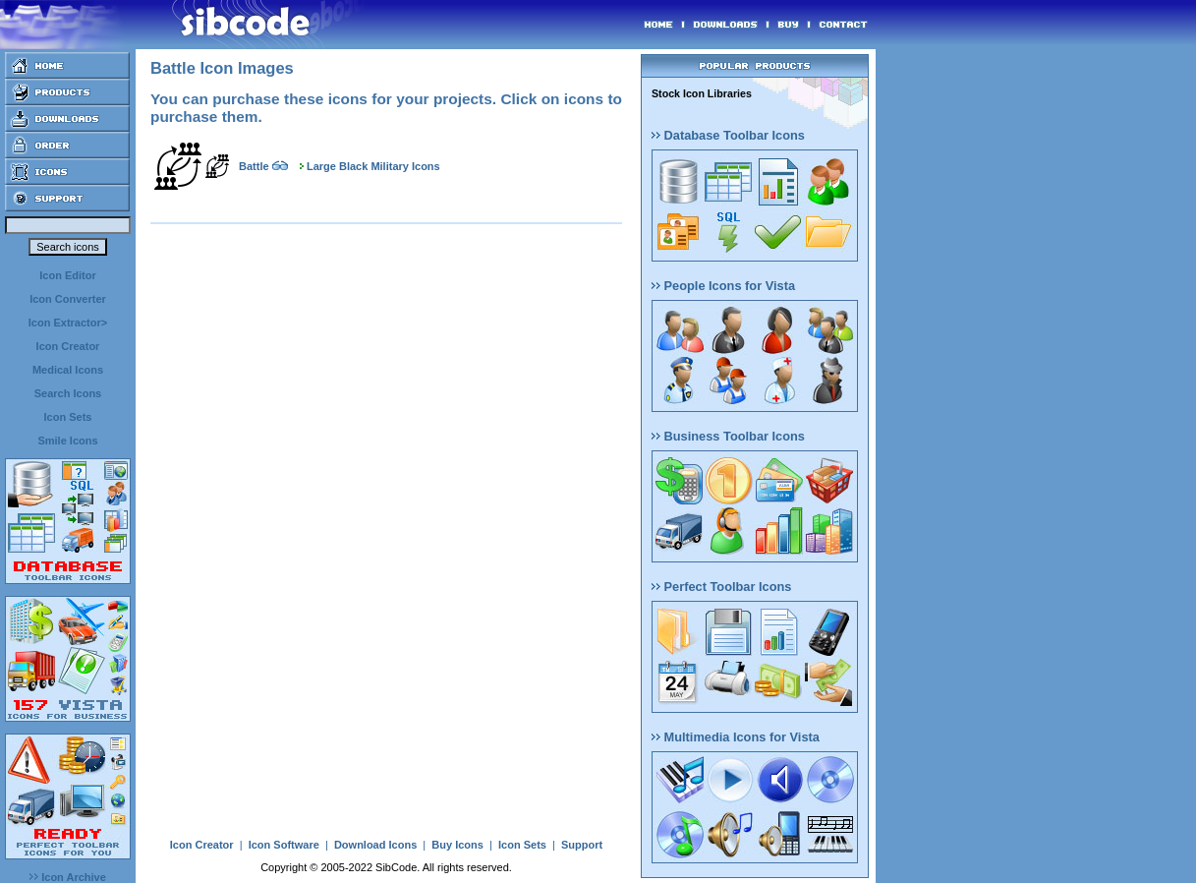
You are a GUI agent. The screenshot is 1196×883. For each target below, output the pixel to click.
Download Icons (375, 845)
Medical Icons (67, 370)
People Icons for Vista (723, 285)
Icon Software (284, 845)
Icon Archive (67, 877)
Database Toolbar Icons (728, 135)
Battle (254, 166)
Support (581, 845)
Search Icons (67, 393)
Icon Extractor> (67, 322)
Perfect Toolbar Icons (721, 586)
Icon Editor (67, 275)
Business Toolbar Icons (728, 436)
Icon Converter (67, 299)
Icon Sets (68, 417)
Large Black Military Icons (373, 166)
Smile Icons (67, 440)
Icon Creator (68, 346)
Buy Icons (457, 845)
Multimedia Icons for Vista (736, 737)
